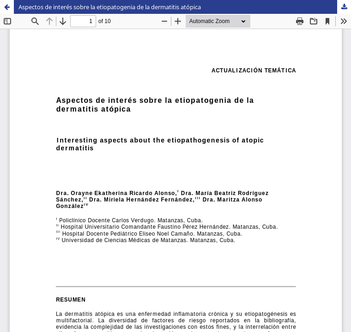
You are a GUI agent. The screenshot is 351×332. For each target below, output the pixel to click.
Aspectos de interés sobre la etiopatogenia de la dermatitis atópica (109, 7)
